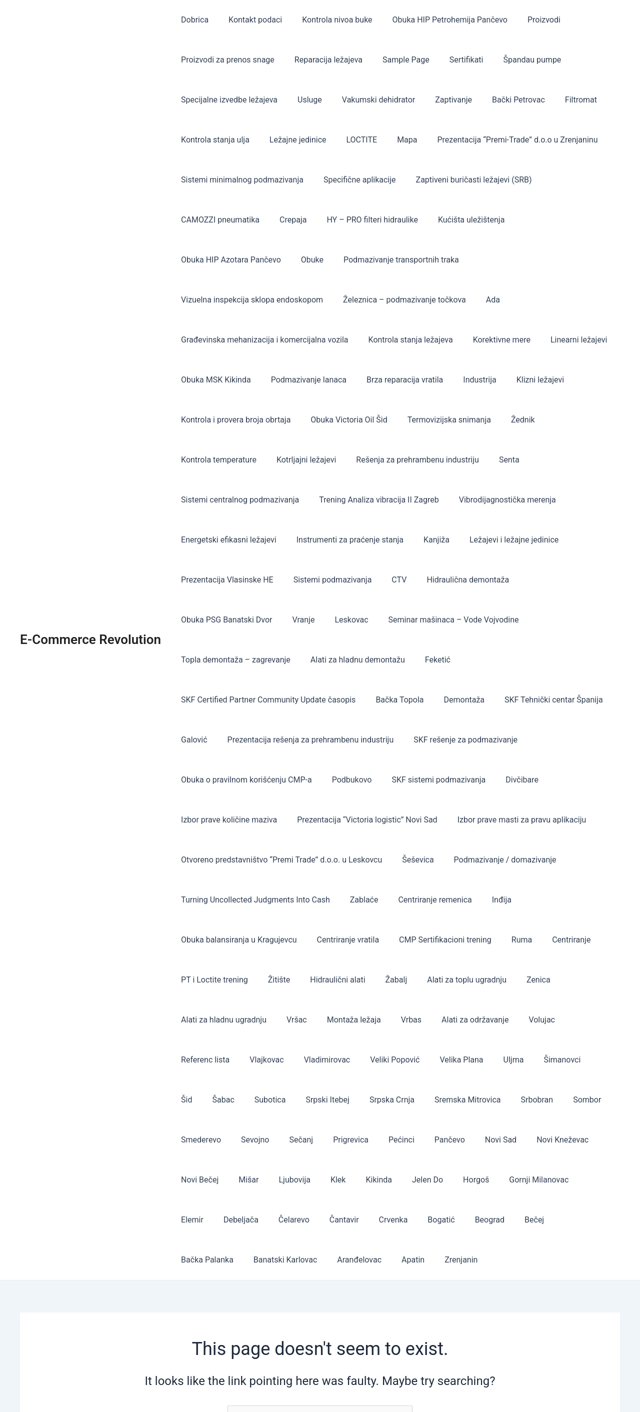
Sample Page (396, 59)
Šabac (545, 979)
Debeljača (442, 1099)
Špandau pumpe (515, 59)
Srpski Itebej (201, 1019)
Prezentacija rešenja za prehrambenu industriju (475, 659)
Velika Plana (378, 979)
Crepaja (287, 219)
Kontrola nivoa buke (327, 19)
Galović (363, 659)
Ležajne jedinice (292, 139)
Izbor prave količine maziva (276, 739)
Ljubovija (540, 1059)
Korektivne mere (308, 339)
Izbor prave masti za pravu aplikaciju (243, 779)
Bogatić (192, 1139)
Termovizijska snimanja (220, 419)
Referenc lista (573, 939)
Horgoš (281, 1099)
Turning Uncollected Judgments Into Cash (372, 819)
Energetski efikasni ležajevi (226, 499)
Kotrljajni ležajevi (440, 419)
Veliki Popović (316, 979)
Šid (511, 979)
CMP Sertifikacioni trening (470, 859)
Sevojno (544, 1019)
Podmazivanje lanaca (550, 339)
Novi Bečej (453, 1059)
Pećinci (243, 1059)
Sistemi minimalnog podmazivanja (240, 179)
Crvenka (582, 1099)
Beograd (237, 1139)
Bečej (278, 1139)
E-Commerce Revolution (90, 579)
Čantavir (537, 1099)
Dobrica (192, 19)
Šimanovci (471, 979)
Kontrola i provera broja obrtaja (439, 379)
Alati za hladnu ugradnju (221, 939)
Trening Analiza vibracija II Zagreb (410, 459)
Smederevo (494, 1019)
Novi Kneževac (392, 1059)
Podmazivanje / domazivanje (230, 819)
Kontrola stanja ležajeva (221, 339)
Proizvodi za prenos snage (225, 59)
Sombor (444, 1019)
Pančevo (287, 1059)
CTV (389, 539)
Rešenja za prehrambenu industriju (547, 419)
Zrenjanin (567, 1139)
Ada (325, 299)
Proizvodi (526, 19)
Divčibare (195, 739)
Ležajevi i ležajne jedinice (500, 499)
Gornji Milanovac (340, 1099)
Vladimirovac (253, 979)
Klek (580, 1059)
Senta (189, 459)
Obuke (190, 259)
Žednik (290, 419)
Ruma (543, 859)
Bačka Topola (546, 619)
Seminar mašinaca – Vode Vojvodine (332, 579)
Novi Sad (334, 1059)
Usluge (304, 99)
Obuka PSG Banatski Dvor (556, 539)
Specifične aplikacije (354, 179)
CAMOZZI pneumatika (218, 219)
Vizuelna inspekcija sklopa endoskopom (420, 259)
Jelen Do (237, 1099)
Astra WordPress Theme (419, 1387)
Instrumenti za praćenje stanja (344, 499)
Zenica (516, 899)
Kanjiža (427, 499)
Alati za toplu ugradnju (448, 899)
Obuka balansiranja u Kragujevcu (272, 859)
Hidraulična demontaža (453, 539)
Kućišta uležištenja (457, 219)
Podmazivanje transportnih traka (275, 259)
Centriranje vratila (377, 859)
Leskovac (234, 579)
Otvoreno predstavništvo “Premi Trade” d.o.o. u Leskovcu (424, 779)
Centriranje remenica (543, 819)
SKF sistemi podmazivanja (549, 699)
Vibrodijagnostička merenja (534, 459)
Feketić (302, 619)
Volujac (519, 939)
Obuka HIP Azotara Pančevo (556, 219)
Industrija (288, 379)
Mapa (393, 139)
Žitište (273, 899)
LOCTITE (352, 139)
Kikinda (192, 1099)
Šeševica (556, 779)
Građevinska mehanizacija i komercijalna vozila (431, 299)
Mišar (498, 1059)
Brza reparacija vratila (217, 379)
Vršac (290, 939)
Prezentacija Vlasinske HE (225, 539)
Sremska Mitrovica (333, 1019)
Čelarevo (491, 1099)
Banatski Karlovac (404, 1139)
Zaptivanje (439, 99)
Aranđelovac (474, 1139)
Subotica (587, 979)
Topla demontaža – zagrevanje (468, 579)
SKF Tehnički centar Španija (285, 659)
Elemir (397, 1099)
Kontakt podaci (249, 19)
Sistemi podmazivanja (327, 539)
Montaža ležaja (344, 939)
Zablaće (476, 819)
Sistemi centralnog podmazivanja (275, 459)
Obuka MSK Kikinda (461, 339)
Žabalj (383, 899)
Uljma (426, 979)
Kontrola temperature (356, 419)
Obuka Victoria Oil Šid (548, 379)
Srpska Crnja (261, 1019)
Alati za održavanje (457, 939)
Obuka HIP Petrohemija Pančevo (436, 19)
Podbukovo (466, 699)
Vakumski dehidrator (368, 99)
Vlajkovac (196, 979)
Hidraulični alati (327, 899)
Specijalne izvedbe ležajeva (227, 99)
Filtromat (559, 99)
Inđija (188, 859)
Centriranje (589, 859)
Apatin (523, 1139)
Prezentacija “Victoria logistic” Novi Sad (410, 739)
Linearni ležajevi (381, 339)
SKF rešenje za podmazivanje (231, 699)
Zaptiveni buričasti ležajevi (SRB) (464, 179)
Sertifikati (453, 59)
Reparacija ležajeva (322, 59)
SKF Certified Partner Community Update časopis (418, 619)
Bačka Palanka (330, 1139)
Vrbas (397, 939)
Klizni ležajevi (344, 379)
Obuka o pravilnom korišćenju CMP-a (364, 699)
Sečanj (586, 1019)
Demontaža (199, 659)
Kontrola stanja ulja (213, 139)
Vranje (190, 579)
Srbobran (398, 1019)
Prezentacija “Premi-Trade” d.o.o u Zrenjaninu (499, 139)
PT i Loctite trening (212, 899)
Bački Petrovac (500, 99)
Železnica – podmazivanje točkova (240, 299)
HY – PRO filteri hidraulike (362, 219)
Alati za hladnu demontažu (226, 619)
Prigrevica (196, 1059)
